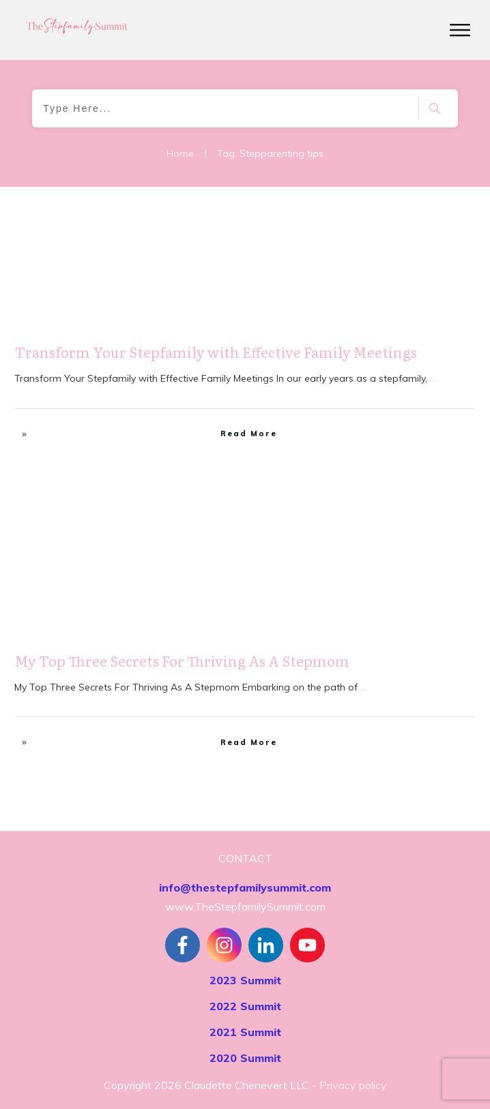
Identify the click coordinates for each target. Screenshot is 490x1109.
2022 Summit (245, 1006)
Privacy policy (353, 1085)
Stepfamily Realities (427, 222)
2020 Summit (245, 1058)
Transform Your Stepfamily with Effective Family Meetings (216, 351)
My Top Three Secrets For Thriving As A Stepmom (182, 660)
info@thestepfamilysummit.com (245, 887)
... (433, 378)
